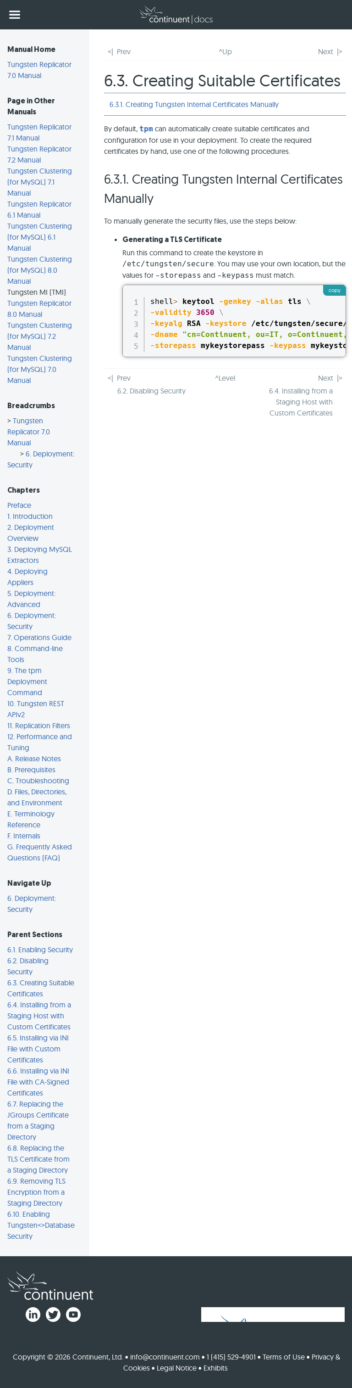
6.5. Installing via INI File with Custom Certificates (38, 1048)
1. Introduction (30, 516)
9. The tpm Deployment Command (27, 681)
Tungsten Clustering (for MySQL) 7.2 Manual (39, 336)
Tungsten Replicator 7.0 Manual (28, 431)
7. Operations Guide (39, 637)
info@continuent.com (165, 1356)
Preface (19, 505)
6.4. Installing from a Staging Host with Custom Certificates (39, 1015)
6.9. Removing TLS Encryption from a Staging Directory (36, 1192)
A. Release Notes (34, 758)
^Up (225, 51)
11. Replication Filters (38, 725)
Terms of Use (284, 1356)
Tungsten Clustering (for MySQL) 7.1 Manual (39, 181)
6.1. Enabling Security (40, 949)
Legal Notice (177, 1367)
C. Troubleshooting (38, 780)
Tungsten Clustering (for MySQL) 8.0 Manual (39, 270)
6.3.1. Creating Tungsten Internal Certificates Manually (194, 104)
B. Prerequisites (31, 769)
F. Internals (23, 835)
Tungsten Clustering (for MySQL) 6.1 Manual (39, 237)
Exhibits (216, 1367)
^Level (225, 377)
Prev (124, 51)
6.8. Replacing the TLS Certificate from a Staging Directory (38, 1158)
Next (325, 51)
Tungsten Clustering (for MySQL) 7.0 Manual (39, 369)
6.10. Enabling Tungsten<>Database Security (41, 1225)
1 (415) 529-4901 (231, 1356)
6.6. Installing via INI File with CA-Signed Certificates (38, 1081)
